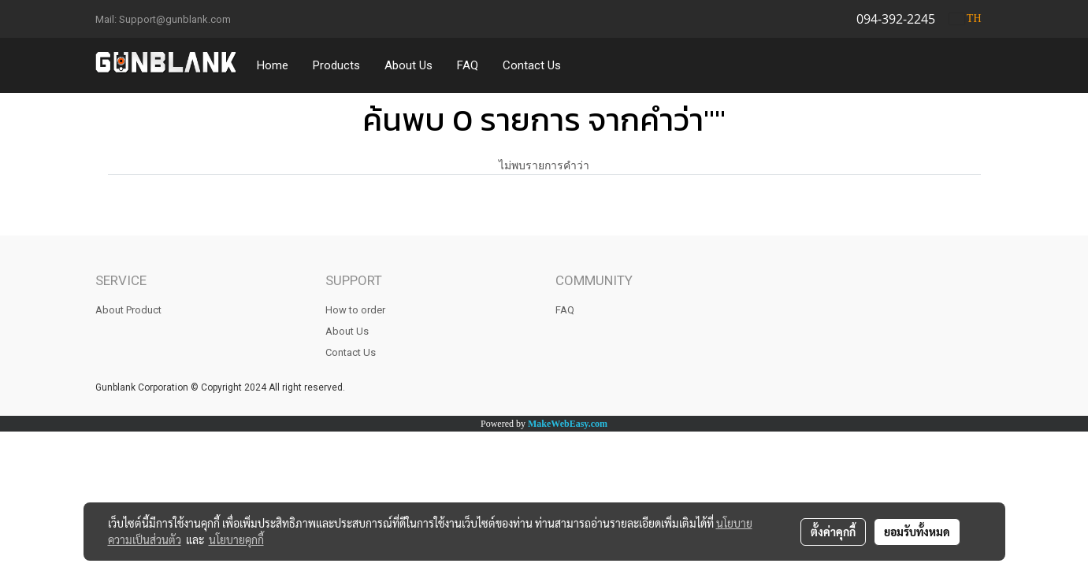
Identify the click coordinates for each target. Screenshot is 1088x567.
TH (965, 18)
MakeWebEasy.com (567, 423)
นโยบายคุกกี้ (236, 539)
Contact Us (532, 65)
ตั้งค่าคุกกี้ (833, 531)
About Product (128, 310)
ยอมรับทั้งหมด (917, 531)
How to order (355, 310)
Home (272, 65)
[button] (587, 65)
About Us (408, 65)
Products (336, 65)
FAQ (467, 65)
